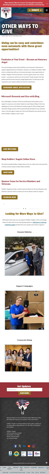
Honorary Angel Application (16, 87)
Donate (35, 10)
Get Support (9, 468)
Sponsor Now (9, 197)
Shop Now (7, 172)
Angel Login (5, 472)
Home (3, 36)
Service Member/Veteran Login (17, 472)
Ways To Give (9, 36)
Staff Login (42, 472)
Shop (33, 472)
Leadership (34, 467)
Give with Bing (9, 149)
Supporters (41, 467)
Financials (26, 467)
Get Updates (24, 386)
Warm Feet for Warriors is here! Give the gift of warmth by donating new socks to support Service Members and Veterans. (23, 4)
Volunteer (16, 467)
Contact (28, 472)
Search (37, 472)
